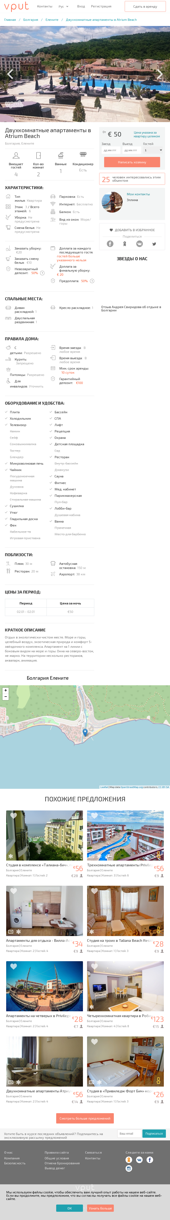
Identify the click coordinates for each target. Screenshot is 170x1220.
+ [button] (5, 691)
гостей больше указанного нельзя (71, 258)
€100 (79, 383)
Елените (51, 19)
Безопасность (15, 1163)
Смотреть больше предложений (85, 1118)
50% (34, 273)
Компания (12, 1158)
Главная (10, 19)
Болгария (30, 19)
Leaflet (104, 787)
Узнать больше (100, 1208)
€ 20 (60, 274)
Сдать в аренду (145, 6)
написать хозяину (132, 162)
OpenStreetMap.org (132, 787)
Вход (81, 6)
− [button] (5, 697)
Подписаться (154, 1133)
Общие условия (57, 1158)
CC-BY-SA (163, 787)
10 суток (68, 372)
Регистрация (101, 6)
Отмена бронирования (62, 1163)
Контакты (44, 6)
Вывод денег (55, 1168)
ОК (70, 1208)
